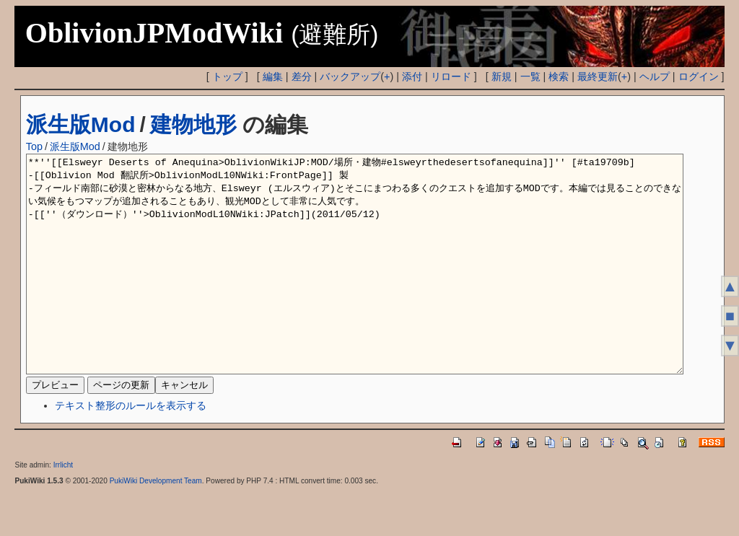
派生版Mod (81, 124)
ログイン (698, 76)
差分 (302, 76)
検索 (558, 76)
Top (34, 146)
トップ (227, 76)
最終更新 (597, 76)
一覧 (530, 76)
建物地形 (193, 124)
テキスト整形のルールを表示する (130, 448)
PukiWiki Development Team (156, 524)
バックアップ (350, 76)
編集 (273, 76)
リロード (451, 76)
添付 (412, 76)
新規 (501, 76)
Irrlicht (63, 508)
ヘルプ (654, 76)
